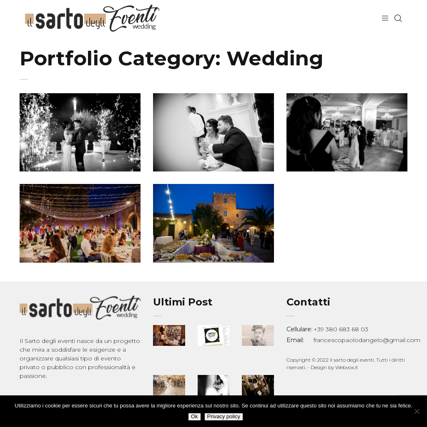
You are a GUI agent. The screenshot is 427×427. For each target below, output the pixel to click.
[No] (416, 411)
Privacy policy (223, 416)
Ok (194, 416)
